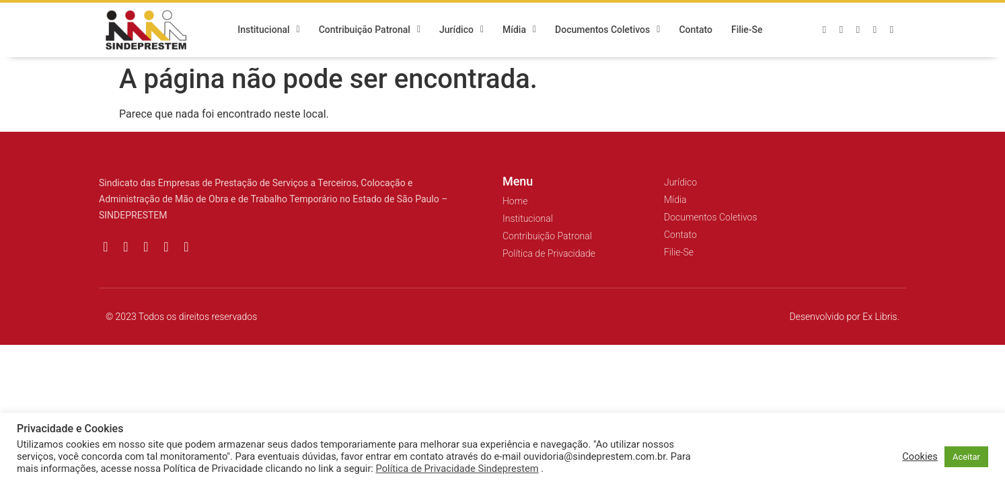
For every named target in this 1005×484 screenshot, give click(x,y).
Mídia (519, 30)
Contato (695, 30)
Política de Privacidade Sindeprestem (457, 468)
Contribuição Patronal (369, 30)
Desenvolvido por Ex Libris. (844, 316)
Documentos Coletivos (607, 30)
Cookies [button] (920, 456)
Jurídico (461, 30)
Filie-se (747, 30)
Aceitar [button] (966, 457)
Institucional (268, 30)
